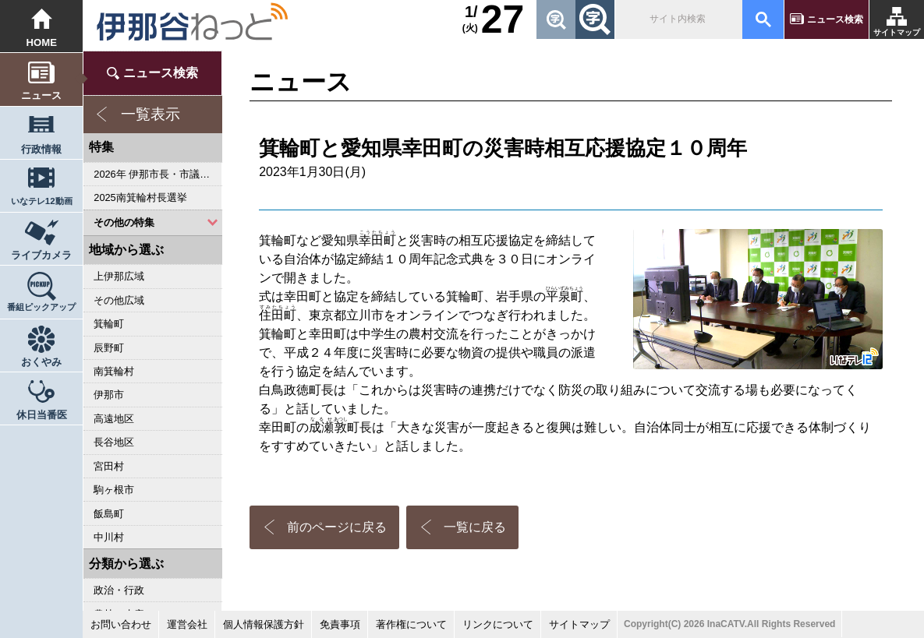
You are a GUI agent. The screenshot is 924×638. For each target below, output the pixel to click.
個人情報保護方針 (263, 624)
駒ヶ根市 (114, 489)
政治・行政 (119, 590)
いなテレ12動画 (42, 201)
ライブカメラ (41, 255)
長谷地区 (114, 442)
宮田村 (109, 466)
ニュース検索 (835, 19)
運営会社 (187, 624)
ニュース (41, 95)
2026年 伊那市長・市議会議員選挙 (158, 174)
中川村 (109, 537)
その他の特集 (124, 222)
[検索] (677, 19)
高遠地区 (114, 419)
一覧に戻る (475, 527)
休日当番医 (41, 415)
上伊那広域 (119, 276)
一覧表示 (150, 114)
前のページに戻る (337, 527)
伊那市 (109, 394)
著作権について (411, 624)
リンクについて (497, 624)
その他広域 (119, 300)
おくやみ (41, 362)
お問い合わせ (120, 624)
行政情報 (41, 149)
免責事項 (340, 624)
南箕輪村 (114, 371)
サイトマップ (896, 32)
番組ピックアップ (41, 307)
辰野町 (109, 348)
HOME (42, 42)
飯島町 (109, 514)
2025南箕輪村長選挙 (140, 197)
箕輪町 (109, 324)
